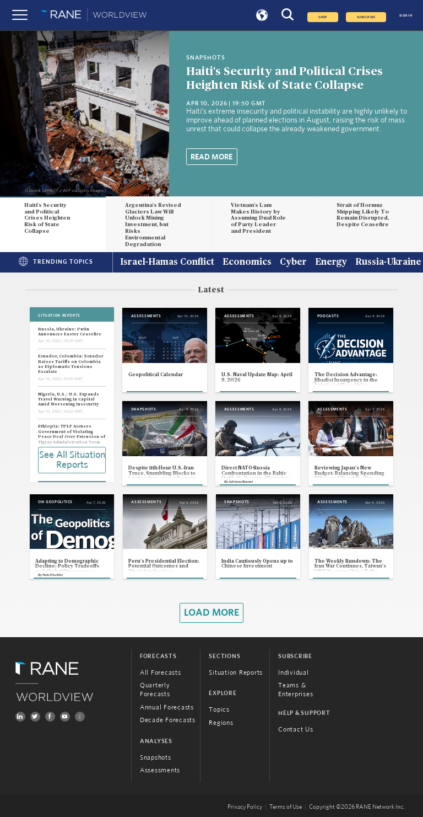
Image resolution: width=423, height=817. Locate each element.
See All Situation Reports (72, 460)
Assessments (160, 770)
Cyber (293, 262)
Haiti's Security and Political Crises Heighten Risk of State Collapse (47, 218)
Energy (331, 262)
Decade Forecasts (168, 720)
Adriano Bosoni (241, 481)
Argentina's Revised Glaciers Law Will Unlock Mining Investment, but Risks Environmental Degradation (153, 224)
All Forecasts (160, 672)
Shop (322, 17)
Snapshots (155, 757)
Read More (211, 157)
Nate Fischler (52, 574)
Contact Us (295, 729)
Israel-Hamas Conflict (167, 262)
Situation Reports (236, 672)
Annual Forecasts (167, 707)
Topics (219, 709)
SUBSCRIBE (366, 17)
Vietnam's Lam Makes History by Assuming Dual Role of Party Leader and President (258, 218)
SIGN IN (405, 15)
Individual (293, 672)
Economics (247, 262)
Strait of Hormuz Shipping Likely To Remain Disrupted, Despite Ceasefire (363, 214)
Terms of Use (285, 807)
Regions (221, 722)
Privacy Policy (244, 807)
